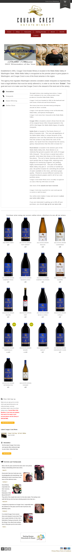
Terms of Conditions (65, 551)
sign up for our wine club (53, 204)
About (53, 32)
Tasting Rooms (41, 32)
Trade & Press (48, 1)
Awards (61, 32)
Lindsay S (5, 482)
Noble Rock (33, 131)
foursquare (13, 549)
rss (9, 549)
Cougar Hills (34, 121)
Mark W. (4, 470)
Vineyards (27, 32)
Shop (18, 32)
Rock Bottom (34, 148)
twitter (6, 549)
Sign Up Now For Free (7, 422)
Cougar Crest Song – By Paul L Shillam (17, 433)
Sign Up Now (6, 453)
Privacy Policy (55, 551)
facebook (2, 549)
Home (9, 32)
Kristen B (5, 511)
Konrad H (5, 501)
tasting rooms (48, 110)
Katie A (4, 526)
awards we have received (49, 185)
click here (46, 215)
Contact (36, 35)
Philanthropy (56, 1)
